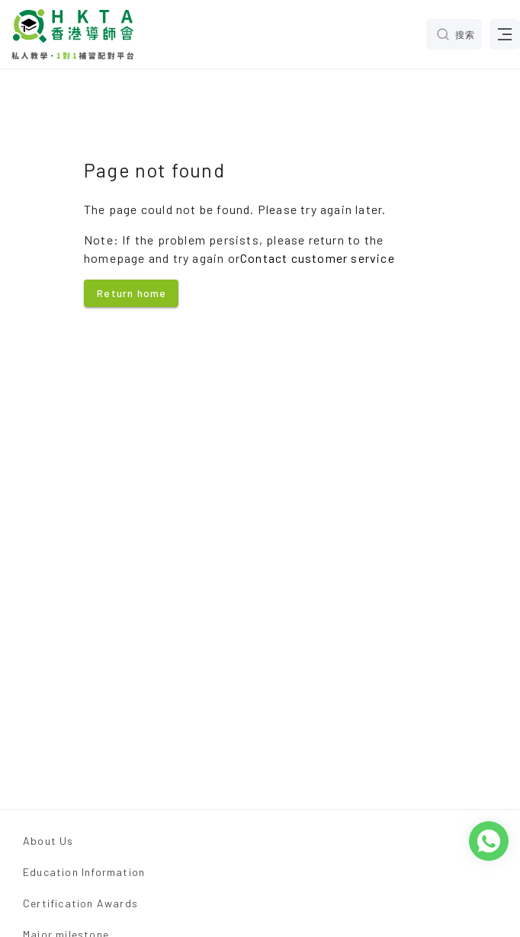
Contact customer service (317, 258)
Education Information (84, 871)
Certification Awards (80, 903)
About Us (48, 840)
